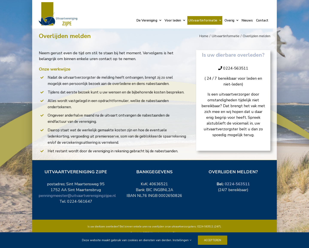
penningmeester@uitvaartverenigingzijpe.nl (77, 195)
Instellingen (182, 240)
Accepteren (212, 240)
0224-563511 (237, 184)
